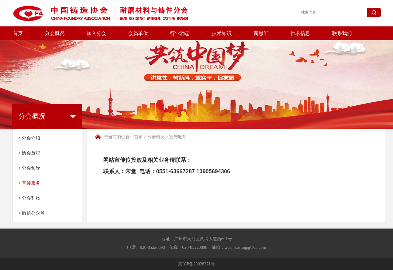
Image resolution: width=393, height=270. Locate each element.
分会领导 (31, 168)
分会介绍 (31, 137)
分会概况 (54, 33)
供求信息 (300, 33)
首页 (18, 33)
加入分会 (96, 33)
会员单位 (138, 33)
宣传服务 (31, 183)
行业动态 (180, 33)
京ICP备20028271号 (196, 264)
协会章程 (31, 153)
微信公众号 (33, 213)
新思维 (261, 33)
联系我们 (342, 33)
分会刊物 (31, 198)
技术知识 (222, 33)
